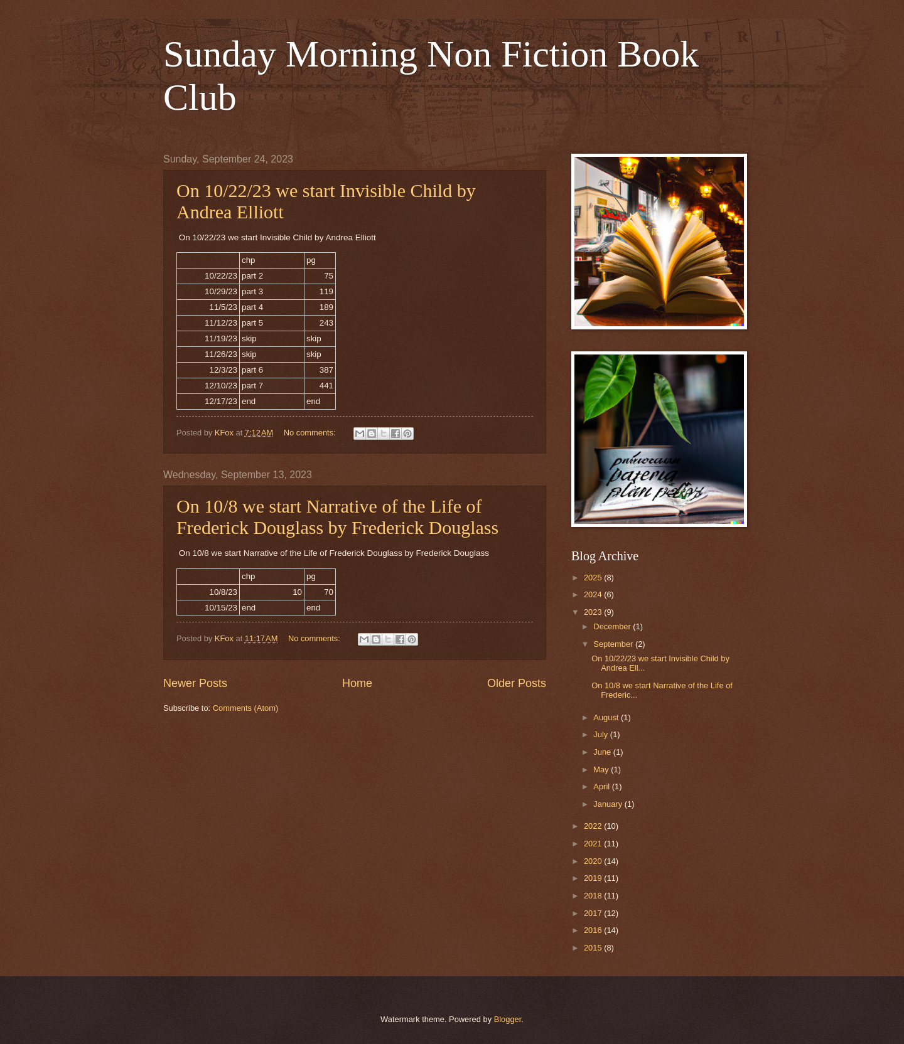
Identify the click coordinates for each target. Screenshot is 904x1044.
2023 (594, 612)
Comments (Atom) (245, 708)
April (602, 786)
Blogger (508, 1019)
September (614, 644)
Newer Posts (195, 683)
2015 (594, 947)
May (602, 769)
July (601, 734)
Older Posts (516, 683)
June (603, 752)
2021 (594, 843)
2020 (594, 861)
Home (357, 683)
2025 (594, 577)
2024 (594, 594)
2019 (594, 878)
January (608, 804)
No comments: (311, 432)
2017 (594, 913)
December (613, 626)
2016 (594, 930)
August (607, 717)
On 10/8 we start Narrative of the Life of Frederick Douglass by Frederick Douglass (337, 517)
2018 (594, 895)
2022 (594, 826)
